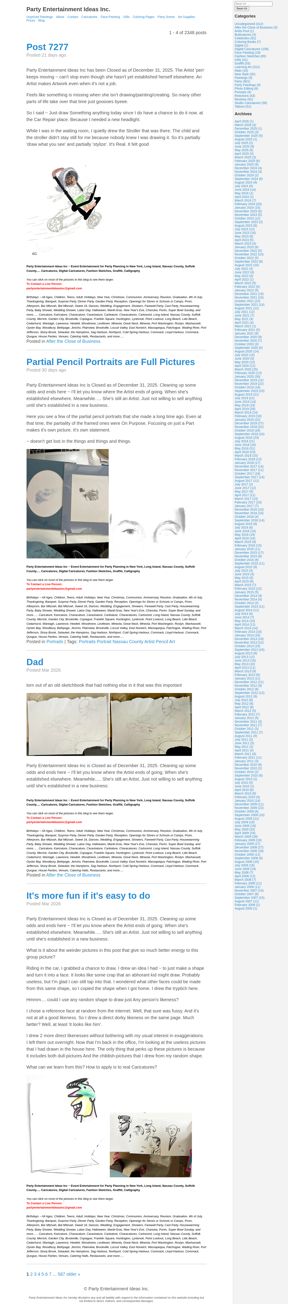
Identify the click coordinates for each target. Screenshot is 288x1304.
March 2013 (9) (245, 672)
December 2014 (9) (248, 597)
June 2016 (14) (245, 532)
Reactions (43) (245, 97)
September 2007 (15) (249, 899)
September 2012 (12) (249, 694)
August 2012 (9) (246, 698)
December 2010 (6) (248, 766)
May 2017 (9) (244, 493)
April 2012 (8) (244, 708)
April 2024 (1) (244, 198)
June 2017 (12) (245, 489)
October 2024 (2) (247, 176)
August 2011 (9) (246, 737)
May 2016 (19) (245, 536)
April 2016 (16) (245, 539)
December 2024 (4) (248, 169)
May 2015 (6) (244, 579)
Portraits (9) (243, 93)
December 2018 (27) (249, 424)
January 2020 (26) (247, 378)
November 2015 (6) (248, 557)
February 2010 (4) (247, 798)
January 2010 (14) (247, 802)
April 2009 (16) (245, 834)
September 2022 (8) (249, 263)
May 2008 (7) (244, 874)
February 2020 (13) (248, 374)
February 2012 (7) (247, 715)
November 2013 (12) (249, 644)
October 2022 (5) (247, 259)
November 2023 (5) (248, 216)
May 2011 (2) (244, 748)
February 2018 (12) (248, 460)
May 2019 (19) (245, 406)
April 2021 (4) (244, 324)
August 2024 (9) (246, 184)
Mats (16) (241, 72)
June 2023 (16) (245, 234)
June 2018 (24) (245, 446)
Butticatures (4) (245, 36)
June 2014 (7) (244, 618)
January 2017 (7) (247, 507)
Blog (41, 20)
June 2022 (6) (244, 273)
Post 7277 (48, 47)
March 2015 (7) (245, 586)
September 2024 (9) (249, 180)
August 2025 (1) (246, 140)
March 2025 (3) (245, 158)
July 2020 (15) (245, 356)
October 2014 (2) (247, 604)
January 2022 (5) (247, 291)
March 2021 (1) (245, 327)
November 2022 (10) (249, 255)
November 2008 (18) (249, 852)
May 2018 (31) (245, 450)
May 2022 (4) (244, 277)
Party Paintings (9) (248, 86)
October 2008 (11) (247, 856)
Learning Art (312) (247, 68)
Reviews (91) (244, 100)
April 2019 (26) (245, 410)
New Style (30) (245, 75)
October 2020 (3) (247, 345)
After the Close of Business (73, 341)
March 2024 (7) (245, 202)
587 (61, 1274)
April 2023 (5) (244, 241)
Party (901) (242, 82)
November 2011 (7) (248, 726)
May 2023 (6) (244, 237)
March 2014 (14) (246, 629)
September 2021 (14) (249, 306)
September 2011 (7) (249, 733)
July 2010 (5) (244, 784)
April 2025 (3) (244, 155)
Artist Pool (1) (244, 32)
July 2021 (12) (245, 313)
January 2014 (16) (247, 636)
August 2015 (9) (246, 568)
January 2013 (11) (247, 680)
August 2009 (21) (247, 820)
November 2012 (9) (248, 687)
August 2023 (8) (246, 227)
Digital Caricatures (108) (252, 50)
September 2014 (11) (249, 608)
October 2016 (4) (247, 518)
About (60, 17)
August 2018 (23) (247, 439)
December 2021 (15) (249, 295)
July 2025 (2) (244, 144)
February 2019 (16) (248, 417)
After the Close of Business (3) (256, 29)
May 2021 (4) (244, 320)
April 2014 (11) (245, 626)
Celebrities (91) (245, 39)
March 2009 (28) (246, 838)
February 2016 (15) (248, 547)
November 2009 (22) (249, 809)
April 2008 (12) (245, 877)
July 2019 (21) (245, 399)
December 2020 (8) (248, 338)
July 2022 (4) (244, 270)
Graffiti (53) (242, 64)
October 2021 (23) (247, 302)
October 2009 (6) (247, 813)
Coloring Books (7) (248, 43)
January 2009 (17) (247, 845)
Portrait (104, 641)
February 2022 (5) (247, 288)
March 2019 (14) (246, 414)
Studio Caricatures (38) (251, 104)
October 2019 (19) (247, 388)
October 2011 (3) (247, 730)
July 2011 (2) (244, 741)
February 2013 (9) (247, 676)
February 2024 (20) (248, 205)
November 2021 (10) (249, 299)
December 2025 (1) (248, 130)
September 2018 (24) (249, 435)
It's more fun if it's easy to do (88, 896)
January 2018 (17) (247, 464)
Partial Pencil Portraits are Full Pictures (111, 362)
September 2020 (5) (249, 349)
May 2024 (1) (244, 194)
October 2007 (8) (247, 895)
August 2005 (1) (246, 910)
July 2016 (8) (244, 529)
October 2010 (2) (247, 773)
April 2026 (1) (244, 122)
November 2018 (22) (249, 428)
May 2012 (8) (244, 705)
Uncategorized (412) (249, 25)
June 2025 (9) (244, 148)
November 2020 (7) (248, 342)
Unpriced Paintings (40, 17)
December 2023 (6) (248, 212)
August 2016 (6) (246, 525)
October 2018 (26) (247, 432)
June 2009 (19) (245, 827)
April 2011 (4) (244, 751)
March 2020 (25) (246, 370)
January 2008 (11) (247, 888)
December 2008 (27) (249, 848)
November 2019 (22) (249, 385)
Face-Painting (110, 17)
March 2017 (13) (246, 500)
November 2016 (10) (249, 514)
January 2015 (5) (247, 593)
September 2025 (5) (249, 137)
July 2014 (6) (244, 615)
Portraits (54, 641)
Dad (35, 662)
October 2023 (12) (247, 219)
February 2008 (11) (248, 884)
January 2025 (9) (247, 166)
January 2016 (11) (247, 550)
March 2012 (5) (245, 712)
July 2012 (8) (244, 701)
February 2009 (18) (248, 841)
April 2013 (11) (245, 669)
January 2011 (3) (247, 762)
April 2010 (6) (244, 791)
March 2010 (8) (245, 795)
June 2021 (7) (244, 317)
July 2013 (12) (245, 658)
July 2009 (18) (245, 823)
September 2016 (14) (249, 521)
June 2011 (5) (244, 744)
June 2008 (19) (245, 870)
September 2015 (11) (249, 565)
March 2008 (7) (245, 881)
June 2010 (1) (244, 787)
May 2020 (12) (245, 363)
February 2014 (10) (248, 633)
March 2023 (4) (245, 245)
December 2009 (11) (249, 805)
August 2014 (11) (247, 611)
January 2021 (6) (247, 335)
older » (73, 1274)
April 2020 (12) (245, 367)
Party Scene (166, 17)
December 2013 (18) (249, 640)
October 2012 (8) (247, 690)
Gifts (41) (241, 61)
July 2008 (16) (245, 866)
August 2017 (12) (247, 482)
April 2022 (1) (244, 281)
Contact (72, 17)
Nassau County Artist (133, 641)
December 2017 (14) (249, 467)
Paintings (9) (243, 79)
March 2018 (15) (246, 457)
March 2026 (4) (245, 126)
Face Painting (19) (247, 54)
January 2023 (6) (247, 248)
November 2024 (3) (248, 173)
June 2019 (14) (245, 403)
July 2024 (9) (244, 187)
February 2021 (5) (247, 331)
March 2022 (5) (245, 284)
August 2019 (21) (247, 396)
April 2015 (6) (244, 582)
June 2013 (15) (245, 662)
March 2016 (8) (245, 543)
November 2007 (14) (249, 892)
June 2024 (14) (245, 191)
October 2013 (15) (247, 647)
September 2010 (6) (249, 777)
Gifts (126, 17)
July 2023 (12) (245, 230)
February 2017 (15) (248, 503)
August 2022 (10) (247, 266)
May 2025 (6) (244, 151)
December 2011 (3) (248, 723)
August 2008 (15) (247, 863)
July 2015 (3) (244, 572)
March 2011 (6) (245, 755)
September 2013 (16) (249, 651)
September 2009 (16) (249, 816)
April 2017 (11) (245, 496)
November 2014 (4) (248, 600)
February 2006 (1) (247, 906)
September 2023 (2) (249, 223)
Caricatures (89, 17)
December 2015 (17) (249, 554)
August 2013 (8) (246, 654)
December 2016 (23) (249, 511)
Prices (31, 20)
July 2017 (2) (244, 485)
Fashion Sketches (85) (250, 57)
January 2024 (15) (247, 209)
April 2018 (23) (245, 453)
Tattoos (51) (243, 108)
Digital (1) (241, 47)
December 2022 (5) (248, 252)
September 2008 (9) (249, 859)
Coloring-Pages (144, 17)
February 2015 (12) (248, 590)
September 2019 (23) (249, 392)
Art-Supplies (186, 17)
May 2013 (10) (245, 665)
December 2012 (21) (249, 683)
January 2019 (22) (247, 421)
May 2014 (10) (245, 622)
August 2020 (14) (247, 352)
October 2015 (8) (247, 561)
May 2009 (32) (245, 830)
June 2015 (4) (244, 575)
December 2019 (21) (249, 381)
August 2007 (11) (247, 902)
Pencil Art (165, 641)
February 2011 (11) (248, 759)
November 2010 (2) (248, 769)
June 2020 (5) (244, 360)
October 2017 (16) (247, 475)
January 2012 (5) (247, 719)
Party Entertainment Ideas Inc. (68, 9)
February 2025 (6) (247, 162)
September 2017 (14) (249, 478)
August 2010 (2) (246, 780)
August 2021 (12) (247, 309)
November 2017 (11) (249, 471)
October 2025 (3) (247, 133)
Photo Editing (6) (246, 90)
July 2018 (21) (245, 442)
